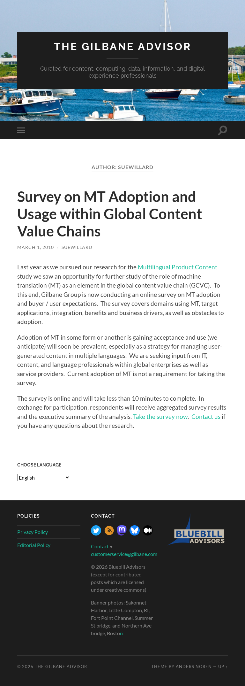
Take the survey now (160, 416)
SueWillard (77, 247)
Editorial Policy (33, 545)
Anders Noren (194, 666)
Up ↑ (223, 666)
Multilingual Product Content (177, 267)
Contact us (205, 416)
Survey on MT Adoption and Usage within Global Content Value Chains (109, 214)
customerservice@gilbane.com (124, 554)
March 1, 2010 (35, 247)
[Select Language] (43, 477)
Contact (100, 546)
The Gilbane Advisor (122, 46)
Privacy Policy (32, 532)
